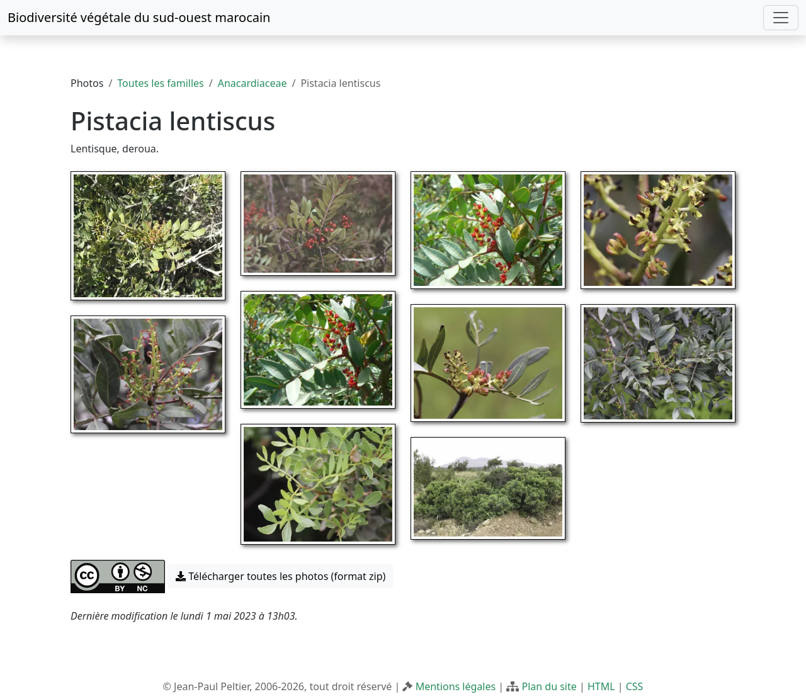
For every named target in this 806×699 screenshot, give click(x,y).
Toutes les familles (160, 83)
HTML (601, 686)
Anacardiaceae (252, 83)
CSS (635, 686)
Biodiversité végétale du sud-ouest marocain (139, 17)
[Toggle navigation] (780, 17)
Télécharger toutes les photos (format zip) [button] (280, 576)
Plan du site (548, 686)
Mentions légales (456, 686)
